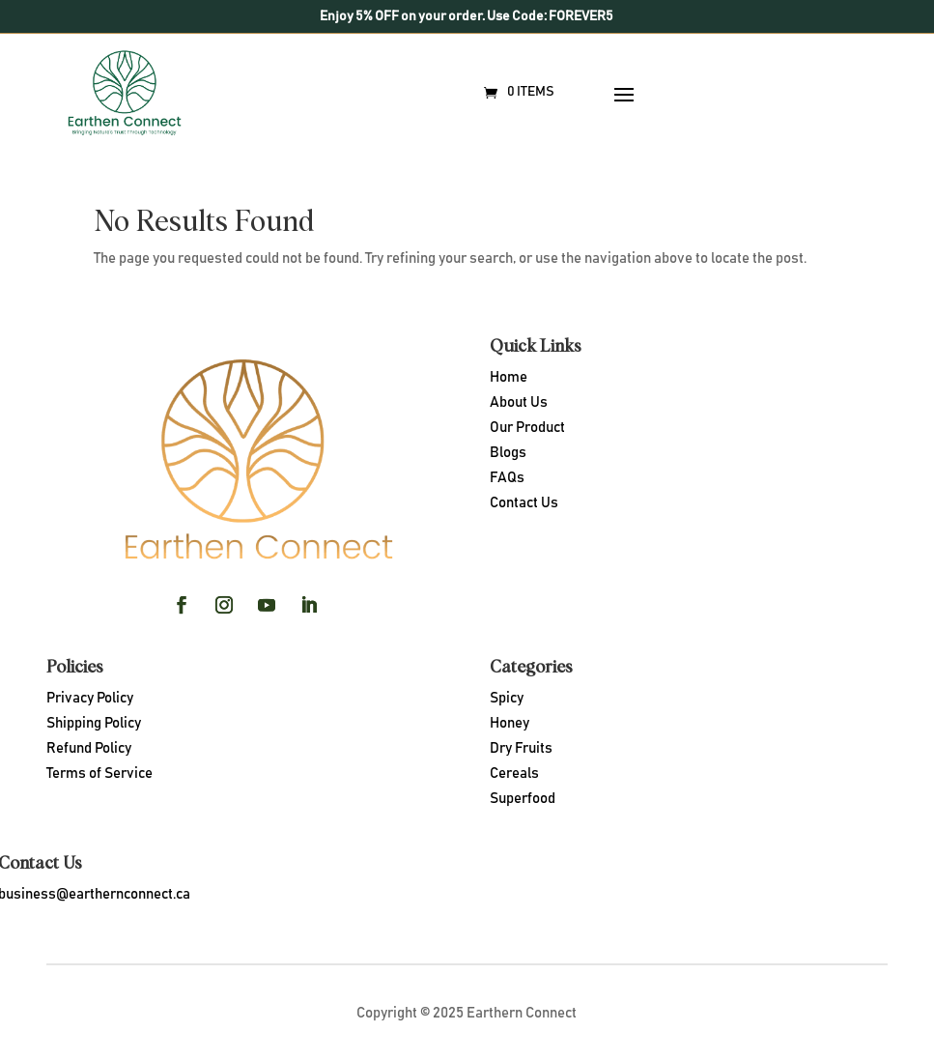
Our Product (527, 427)
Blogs (508, 452)
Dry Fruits (521, 748)
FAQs (507, 478)
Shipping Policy (93, 723)
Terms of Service (99, 773)
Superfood (522, 798)
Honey (509, 723)
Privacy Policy (89, 698)
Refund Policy (88, 748)
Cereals (514, 773)
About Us (519, 402)
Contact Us (524, 503)
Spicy (507, 698)
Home (508, 377)
